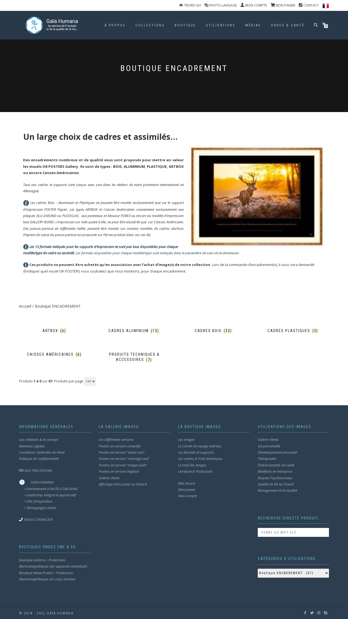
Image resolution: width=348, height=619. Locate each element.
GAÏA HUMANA (42, 482)
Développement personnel (277, 452)
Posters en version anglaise (119, 471)
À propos (115, 25)
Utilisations (220, 25)
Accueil (25, 306)
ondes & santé (287, 25)
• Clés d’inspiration (35, 501)
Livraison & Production (195, 471)
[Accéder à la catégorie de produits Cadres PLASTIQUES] (293, 331)
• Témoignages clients (40, 507)
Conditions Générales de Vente (42, 452)
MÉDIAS (253, 25)
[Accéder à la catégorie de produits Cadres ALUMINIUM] (134, 331)
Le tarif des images (192, 465)
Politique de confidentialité (39, 458)
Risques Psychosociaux (275, 477)
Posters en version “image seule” (123, 465)
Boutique (185, 25)
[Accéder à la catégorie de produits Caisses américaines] (55, 354)
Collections (150, 25)
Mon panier (186, 489)
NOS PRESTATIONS (35, 470)
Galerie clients (109, 477)
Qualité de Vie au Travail (276, 484)
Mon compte (187, 495)
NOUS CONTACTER (38, 519)
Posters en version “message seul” (124, 458)
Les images (186, 439)
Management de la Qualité (277, 490)
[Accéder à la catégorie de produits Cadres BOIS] (214, 331)
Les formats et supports (196, 452)
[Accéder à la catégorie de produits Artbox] (55, 331)
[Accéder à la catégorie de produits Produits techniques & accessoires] (134, 357)
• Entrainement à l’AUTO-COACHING (48, 488)
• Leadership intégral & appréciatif (47, 495)
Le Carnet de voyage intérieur (200, 446)
